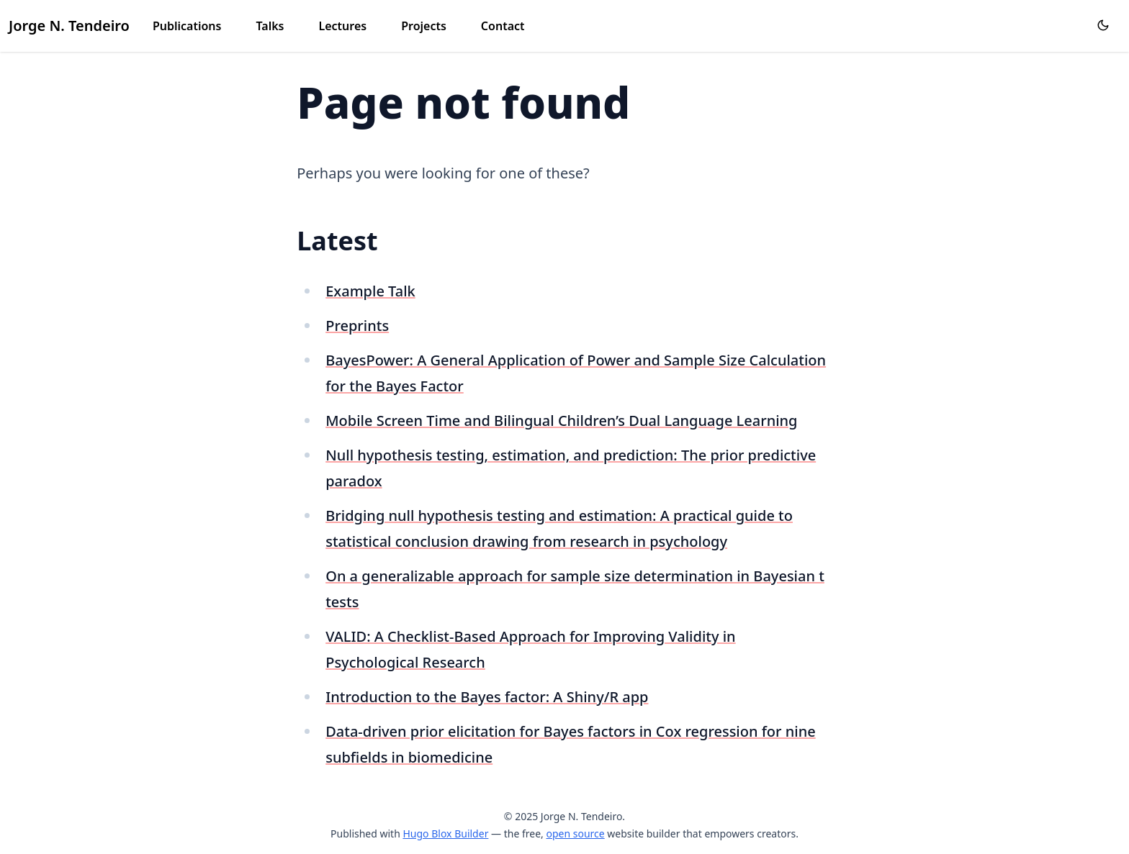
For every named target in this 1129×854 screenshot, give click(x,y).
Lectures (342, 26)
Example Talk (370, 291)
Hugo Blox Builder (445, 833)
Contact (503, 26)
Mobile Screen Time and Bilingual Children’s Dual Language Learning (561, 420)
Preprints (357, 325)
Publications (187, 26)
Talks (270, 26)
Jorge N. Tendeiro (69, 25)
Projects (423, 26)
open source (575, 833)
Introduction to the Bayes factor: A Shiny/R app (486, 697)
